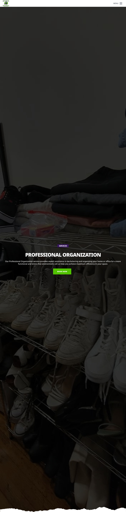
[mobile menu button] (120, 3)
